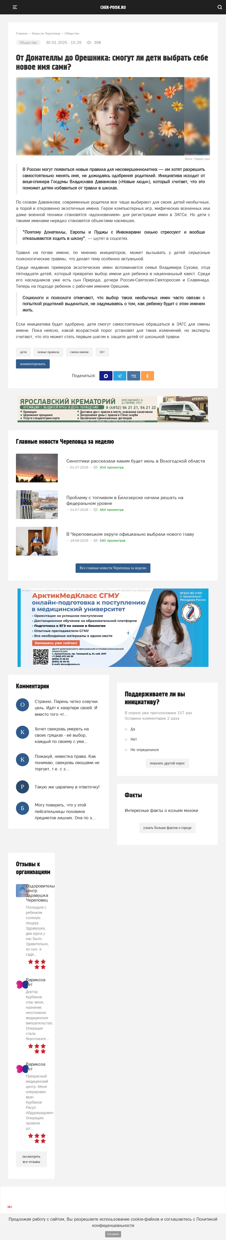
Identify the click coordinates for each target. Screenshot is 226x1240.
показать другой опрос (167, 763)
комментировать (33, 364)
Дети (23, 352)
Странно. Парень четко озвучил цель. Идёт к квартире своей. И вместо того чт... (66, 708)
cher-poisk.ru (113, 7)
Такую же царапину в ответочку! (67, 786)
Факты (133, 795)
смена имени (79, 352)
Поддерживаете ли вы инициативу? (155, 698)
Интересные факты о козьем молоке (161, 810)
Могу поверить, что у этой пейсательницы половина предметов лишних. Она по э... (65, 811)
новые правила (48, 352)
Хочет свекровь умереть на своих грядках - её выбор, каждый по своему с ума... (62, 735)
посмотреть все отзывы (31, 1159)
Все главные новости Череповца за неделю (113, 568)
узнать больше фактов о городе (167, 828)
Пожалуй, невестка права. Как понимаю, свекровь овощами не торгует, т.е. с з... (67, 763)
